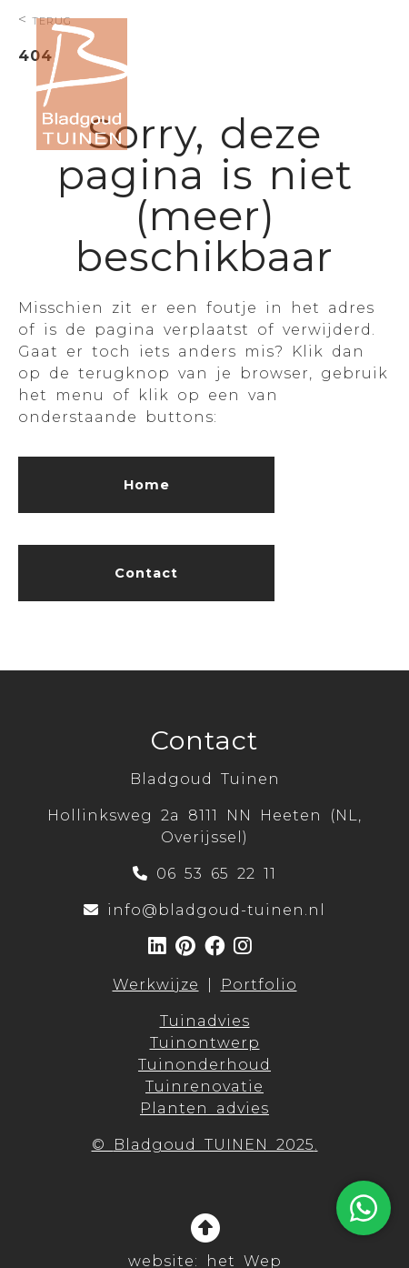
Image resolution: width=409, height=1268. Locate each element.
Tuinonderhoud (204, 1064)
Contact (146, 573)
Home (147, 485)
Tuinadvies (205, 1021)
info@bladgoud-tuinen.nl (216, 910)
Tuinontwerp (205, 1043)
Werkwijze (156, 984)
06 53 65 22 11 (216, 873)
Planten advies (204, 1108)
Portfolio (259, 984)
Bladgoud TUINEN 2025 (214, 1144)
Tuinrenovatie (204, 1086)
